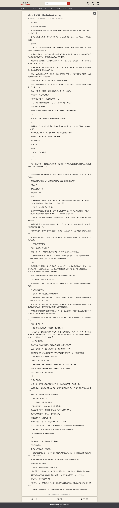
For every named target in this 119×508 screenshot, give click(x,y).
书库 (88, 3)
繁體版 (61, 506)
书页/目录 (59, 499)
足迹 (98, 3)
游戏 (58, 8)
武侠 (34, 8)
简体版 (57, 506)
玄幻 (28, 8)
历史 (46, 8)
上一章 (34, 499)
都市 (40, 8)
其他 (70, 8)
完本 (93, 3)
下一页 (84, 499)
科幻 (52, 8)
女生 (64, 8)
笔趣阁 (52, 504)
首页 (22, 8)
